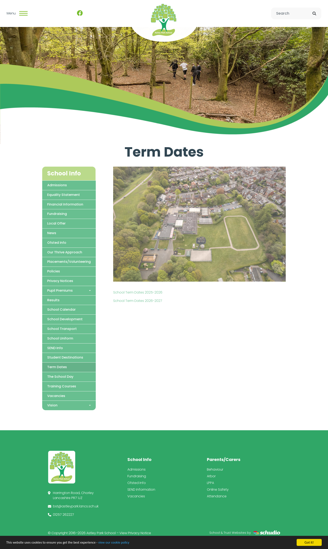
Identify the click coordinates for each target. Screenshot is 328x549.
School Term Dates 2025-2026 (152, 292)
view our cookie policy (117, 542)
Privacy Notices (45, 280)
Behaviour (215, 469)
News (36, 232)
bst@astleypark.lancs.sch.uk (76, 506)
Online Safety (218, 489)
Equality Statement (48, 194)
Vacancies (41, 395)
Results (38, 299)
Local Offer (41, 223)
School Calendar (46, 309)
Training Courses (46, 386)
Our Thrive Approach (49, 252)
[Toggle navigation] (23, 13)
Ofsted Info (41, 242)
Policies (38, 271)
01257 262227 (63, 514)
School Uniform (45, 338)
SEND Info (40, 347)
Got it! (309, 542)
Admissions (42, 185)
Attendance (217, 496)
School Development (50, 319)
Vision (37, 405)
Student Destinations (50, 357)
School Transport (47, 328)
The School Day (45, 376)
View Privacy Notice (135, 533)
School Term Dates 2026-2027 (152, 300)
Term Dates (42, 367)
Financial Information (50, 204)
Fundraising (42, 213)
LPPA (210, 482)
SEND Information (141, 489)
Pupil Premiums (45, 290)
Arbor (211, 476)
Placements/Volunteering (54, 261)
